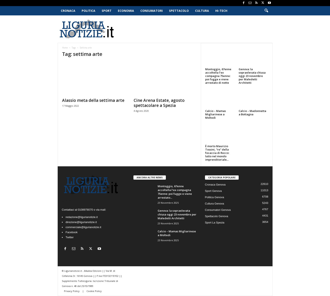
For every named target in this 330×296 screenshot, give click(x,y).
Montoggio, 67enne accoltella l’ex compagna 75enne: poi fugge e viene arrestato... (175, 191)
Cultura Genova (214, 203)
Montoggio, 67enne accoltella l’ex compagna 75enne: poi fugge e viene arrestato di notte (218, 76)
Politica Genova (214, 197)
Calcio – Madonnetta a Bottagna (252, 112)
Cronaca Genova (215, 184)
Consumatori (151, 11)
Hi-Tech (221, 11)
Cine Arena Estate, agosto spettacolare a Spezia (159, 103)
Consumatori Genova (218, 209)
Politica (88, 11)
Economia (126, 11)
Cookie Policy (94, 291)
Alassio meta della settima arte (93, 100)
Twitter (70, 237)
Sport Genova (213, 190)
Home (65, 47)
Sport (107, 11)
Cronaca (68, 11)
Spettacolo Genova (216, 216)
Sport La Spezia (215, 222)
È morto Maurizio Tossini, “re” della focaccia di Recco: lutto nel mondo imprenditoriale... (217, 152)
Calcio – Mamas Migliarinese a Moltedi (215, 114)
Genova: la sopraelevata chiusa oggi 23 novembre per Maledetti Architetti (252, 76)
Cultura (202, 11)
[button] (266, 10)
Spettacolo (179, 11)
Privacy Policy (72, 291)
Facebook (72, 232)
